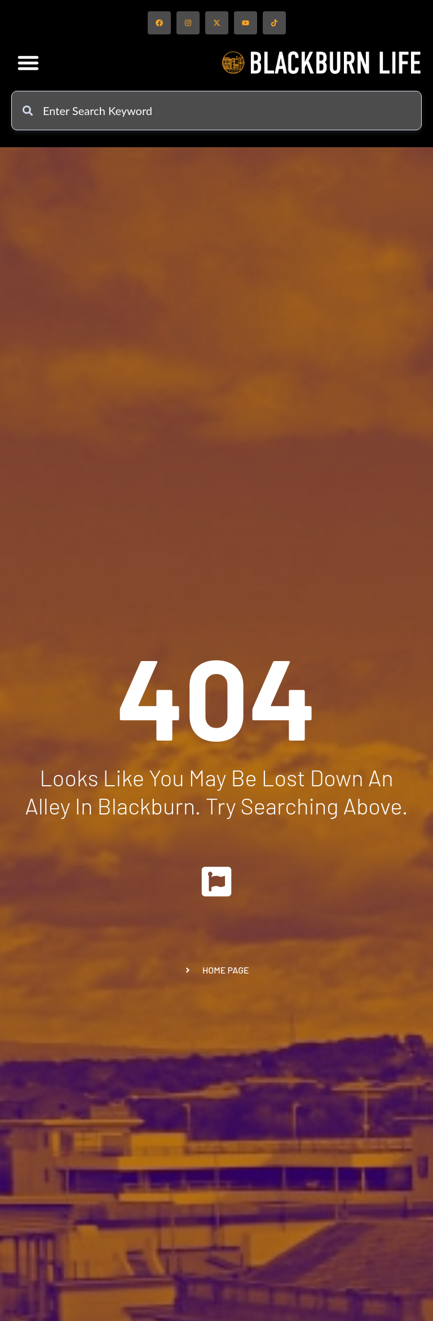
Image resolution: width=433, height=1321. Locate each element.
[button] (28, 63)
